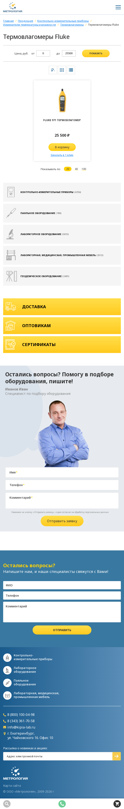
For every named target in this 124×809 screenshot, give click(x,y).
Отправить (62, 630)
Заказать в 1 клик (62, 155)
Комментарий (21, 498)
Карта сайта (12, 786)
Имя (13, 472)
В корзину (62, 147)
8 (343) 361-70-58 (19, 721)
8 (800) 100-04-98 (19, 715)
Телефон (17, 485)
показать (95, 53)
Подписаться (116, 756)
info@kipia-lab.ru (19, 727)
